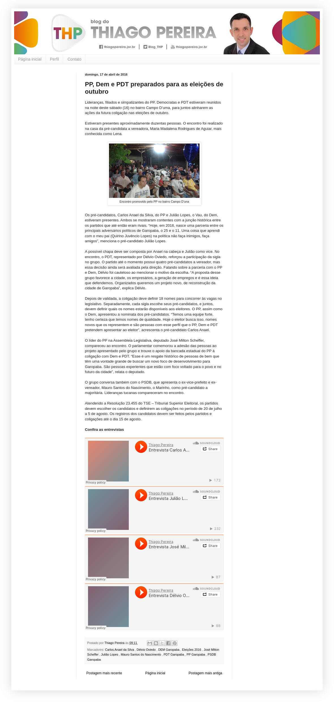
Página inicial (30, 59)
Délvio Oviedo (147, 649)
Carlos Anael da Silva (120, 649)
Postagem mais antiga (205, 673)
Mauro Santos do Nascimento (141, 654)
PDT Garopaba (174, 654)
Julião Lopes (110, 654)
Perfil (54, 59)
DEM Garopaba (169, 649)
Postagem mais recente (104, 673)
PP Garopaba (196, 654)
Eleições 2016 (192, 649)
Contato (74, 59)
